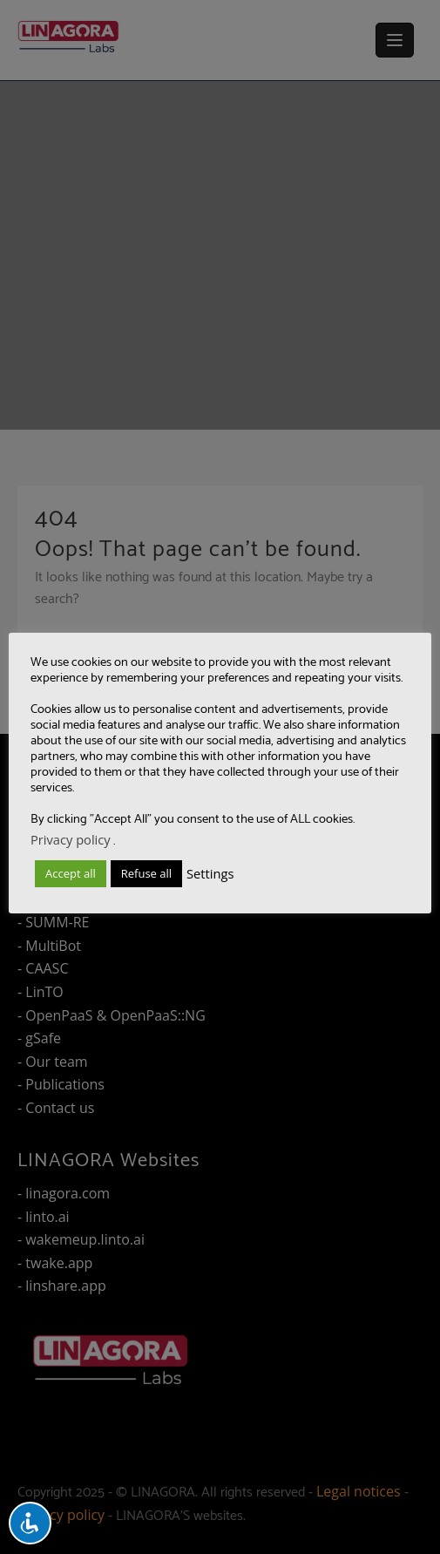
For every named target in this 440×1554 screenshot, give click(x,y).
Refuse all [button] (146, 873)
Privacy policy (70, 839)
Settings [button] (210, 873)
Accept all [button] (70, 873)
